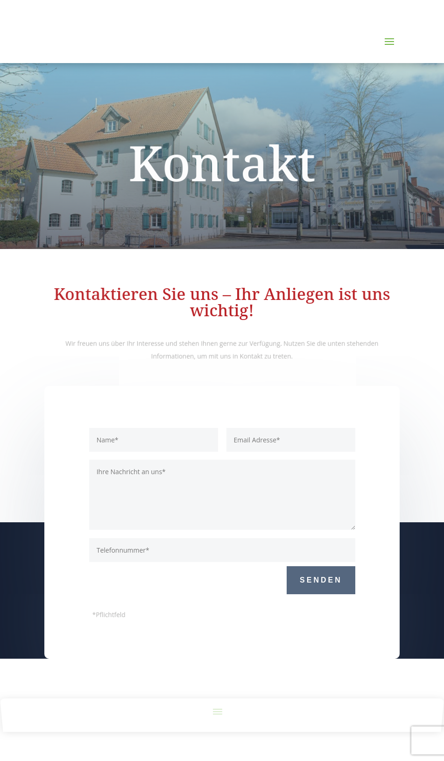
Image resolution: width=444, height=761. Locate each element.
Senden (321, 580)
